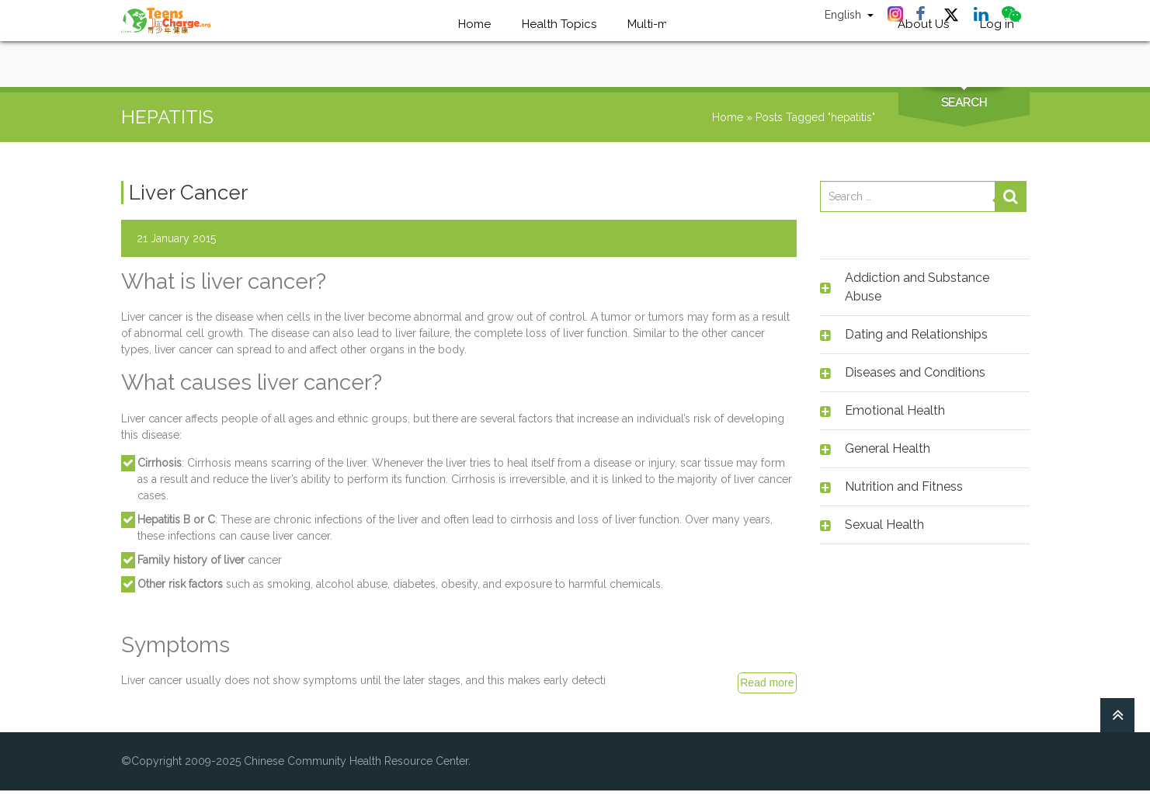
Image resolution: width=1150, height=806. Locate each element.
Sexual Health (884, 524)
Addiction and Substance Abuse (917, 287)
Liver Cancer (188, 192)
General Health (887, 448)
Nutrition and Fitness (904, 486)
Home (727, 117)
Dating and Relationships (916, 334)
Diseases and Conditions (915, 372)
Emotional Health (895, 410)
